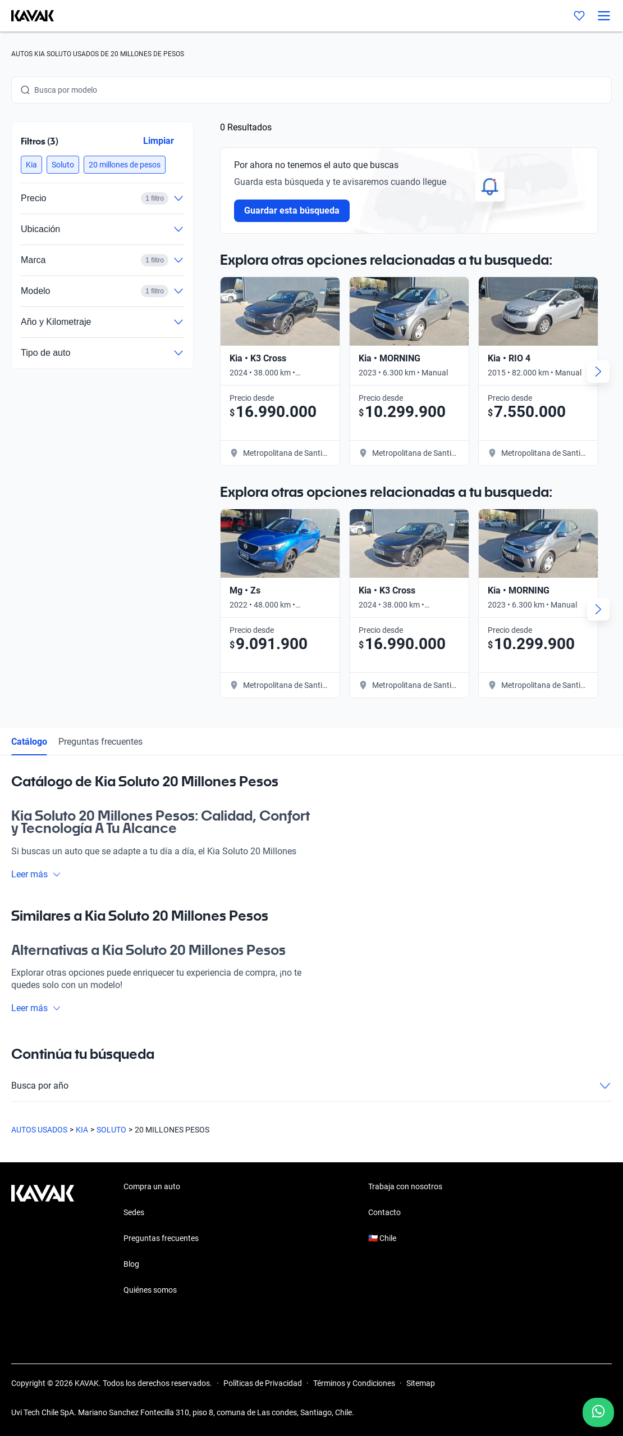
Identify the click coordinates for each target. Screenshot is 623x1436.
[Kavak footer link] (42, 1239)
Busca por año (311, 1086)
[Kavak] (27, 15)
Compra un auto (151, 1186)
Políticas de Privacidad (262, 1383)
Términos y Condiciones (354, 1383)
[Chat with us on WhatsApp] (598, 1412)
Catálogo (29, 741)
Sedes (133, 1212)
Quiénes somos (150, 1289)
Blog (131, 1264)
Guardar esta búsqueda (292, 210)
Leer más (36, 874)
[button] (31, 165)
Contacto (384, 1212)
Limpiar (158, 140)
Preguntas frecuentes (100, 741)
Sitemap (420, 1383)
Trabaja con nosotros (405, 1186)
